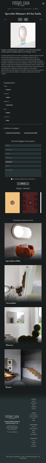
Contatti (34, 408)
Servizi (33, 401)
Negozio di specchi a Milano (30, 132)
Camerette (33, 446)
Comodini (33, 442)
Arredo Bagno (33, 434)
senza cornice (9, 105)
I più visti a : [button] (7, 117)
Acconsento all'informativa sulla (24, 179)
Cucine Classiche (33, 416)
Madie (33, 430)
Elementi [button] (6, 93)
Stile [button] (5, 109)
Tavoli (33, 418)
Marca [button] (5, 86)
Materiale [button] (6, 101)
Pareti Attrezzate (34, 428)
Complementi (27, 8)
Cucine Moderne (34, 415)
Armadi (33, 444)
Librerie (33, 426)
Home (9, 8)
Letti (34, 440)
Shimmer (35, 8)
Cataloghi (33, 406)
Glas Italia (8, 89)
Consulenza (34, 403)
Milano (7, 120)
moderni (8, 112)
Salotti (33, 432)
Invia (23, 183)
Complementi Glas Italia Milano (13, 132)
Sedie (33, 420)
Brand (33, 405)
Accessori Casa (17, 8)
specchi (8, 97)
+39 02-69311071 (13, 432)
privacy (33, 179)
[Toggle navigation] (43, 4)
